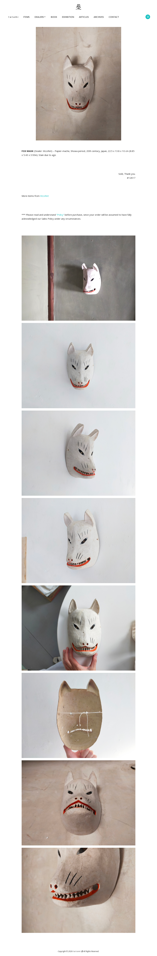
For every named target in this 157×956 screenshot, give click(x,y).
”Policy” (60, 214)
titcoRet (44, 195)
